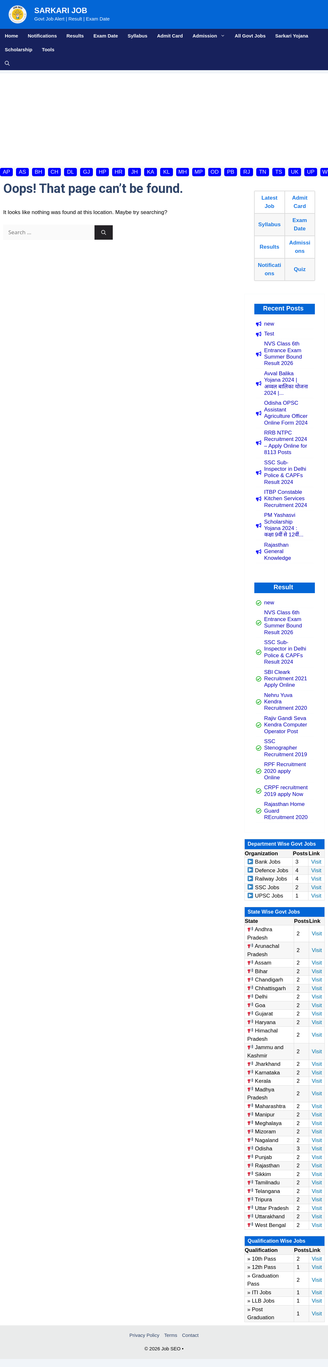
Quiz (300, 269)
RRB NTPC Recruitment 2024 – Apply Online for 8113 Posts (285, 442)
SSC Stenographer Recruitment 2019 (285, 748)
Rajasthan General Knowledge (277, 551)
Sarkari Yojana (291, 35)
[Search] (103, 232)
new (269, 324)
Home (11, 35)
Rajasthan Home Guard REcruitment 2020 (286, 810)
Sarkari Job (60, 10)
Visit (316, 862)
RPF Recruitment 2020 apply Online (285, 771)
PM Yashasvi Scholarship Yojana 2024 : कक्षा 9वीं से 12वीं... (284, 525)
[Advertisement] (164, 118)
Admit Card (170, 35)
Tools (48, 49)
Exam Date (106, 35)
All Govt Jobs (250, 35)
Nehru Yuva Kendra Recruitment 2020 (285, 701)
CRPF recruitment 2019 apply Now (286, 790)
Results (75, 35)
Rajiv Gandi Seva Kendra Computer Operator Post (285, 724)
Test (269, 334)
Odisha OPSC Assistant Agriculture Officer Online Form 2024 (286, 413)
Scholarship (18, 49)
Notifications (42, 35)
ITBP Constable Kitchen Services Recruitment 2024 (285, 498)
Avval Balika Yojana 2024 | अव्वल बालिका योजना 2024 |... (286, 383)
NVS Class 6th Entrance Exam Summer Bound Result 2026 (283, 353)
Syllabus (137, 35)
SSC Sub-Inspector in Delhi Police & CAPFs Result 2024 (285, 472)
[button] (7, 63)
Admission (211, 36)
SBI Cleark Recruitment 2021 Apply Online (285, 678)
